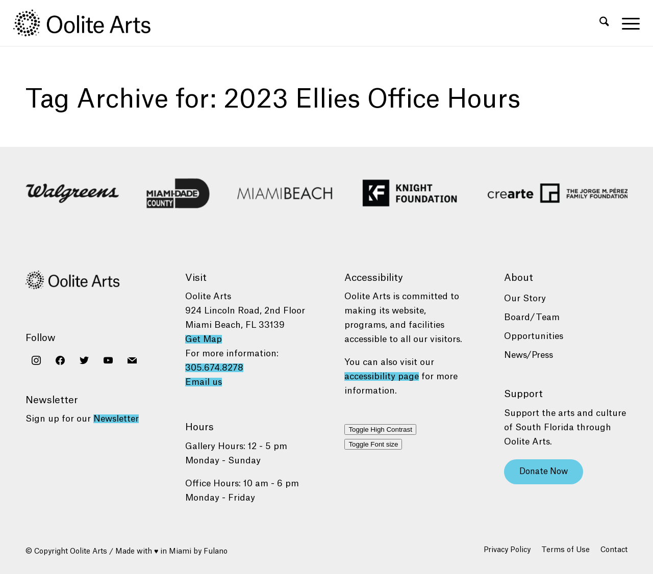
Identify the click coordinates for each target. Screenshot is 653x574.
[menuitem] (604, 23)
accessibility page (381, 376)
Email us (203, 382)
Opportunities (533, 336)
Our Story (525, 298)
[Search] (604, 23)
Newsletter (116, 418)
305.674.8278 (214, 367)
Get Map (203, 339)
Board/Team (532, 317)
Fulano (216, 551)
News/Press (528, 355)
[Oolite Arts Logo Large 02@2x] (87, 23)
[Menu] (627, 23)
